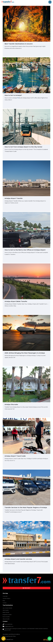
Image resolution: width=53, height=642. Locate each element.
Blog (4, 600)
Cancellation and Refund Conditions (11, 634)
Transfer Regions (6, 598)
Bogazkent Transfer (7, 614)
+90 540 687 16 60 (8, 624)
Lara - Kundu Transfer (7, 608)
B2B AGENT (26, 588)
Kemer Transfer (6, 616)
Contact (4, 602)
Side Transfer (6, 610)
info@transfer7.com (8, 626)
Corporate (5, 596)
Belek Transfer (6, 612)
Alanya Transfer (6, 618)
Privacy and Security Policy (9, 636)
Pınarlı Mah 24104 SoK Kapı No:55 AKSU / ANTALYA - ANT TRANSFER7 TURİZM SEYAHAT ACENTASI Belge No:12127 (26, 629)
